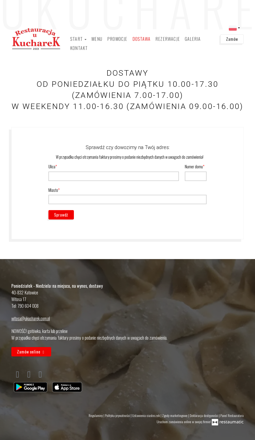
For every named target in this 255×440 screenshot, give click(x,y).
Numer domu (194, 167)
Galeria (193, 39)
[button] (234, 27)
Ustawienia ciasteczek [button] (146, 415)
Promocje (117, 39)
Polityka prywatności (118, 415)
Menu (96, 39)
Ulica (51, 167)
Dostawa (141, 39)
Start (78, 39)
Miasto (53, 190)
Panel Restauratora (232, 415)
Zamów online (31, 352)
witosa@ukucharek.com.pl (30, 318)
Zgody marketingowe (175, 415)
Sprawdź (61, 215)
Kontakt (79, 48)
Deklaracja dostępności (204, 415)
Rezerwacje (167, 39)
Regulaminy (96, 415)
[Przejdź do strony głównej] (36, 38)
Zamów (232, 39)
